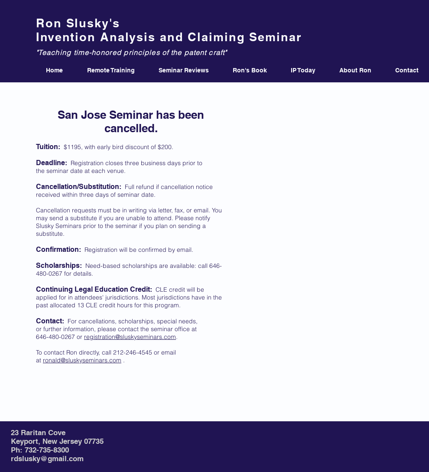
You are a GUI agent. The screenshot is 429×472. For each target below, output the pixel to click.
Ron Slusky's (78, 23)
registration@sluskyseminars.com (130, 337)
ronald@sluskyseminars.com (82, 360)
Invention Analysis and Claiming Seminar (169, 37)
